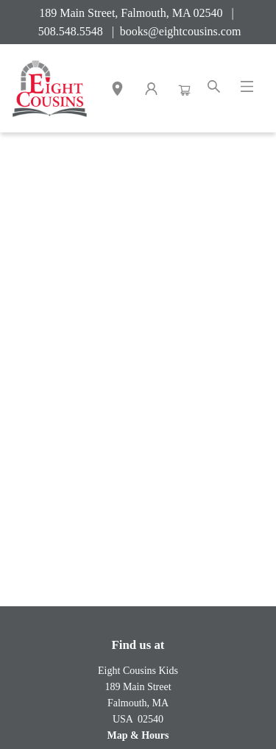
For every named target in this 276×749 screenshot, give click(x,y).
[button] (117, 90)
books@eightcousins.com (180, 31)
